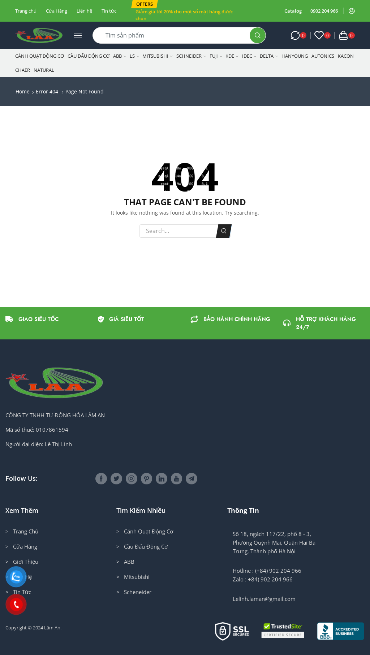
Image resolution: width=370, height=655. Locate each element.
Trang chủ (25, 11)
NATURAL (44, 70)
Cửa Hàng (56, 11)
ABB (119, 56)
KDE (231, 56)
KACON (346, 56)
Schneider (191, 56)
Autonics (322, 56)
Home (23, 91)
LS (134, 56)
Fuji (216, 56)
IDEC (249, 56)
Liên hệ (84, 11)
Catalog (293, 11)
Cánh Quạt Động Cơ (39, 56)
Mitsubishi (157, 56)
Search (224, 230)
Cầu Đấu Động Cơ (88, 56)
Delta (269, 56)
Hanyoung (294, 56)
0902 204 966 (324, 11)
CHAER (22, 70)
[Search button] (258, 35)
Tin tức (109, 11)
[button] (144, 4)
